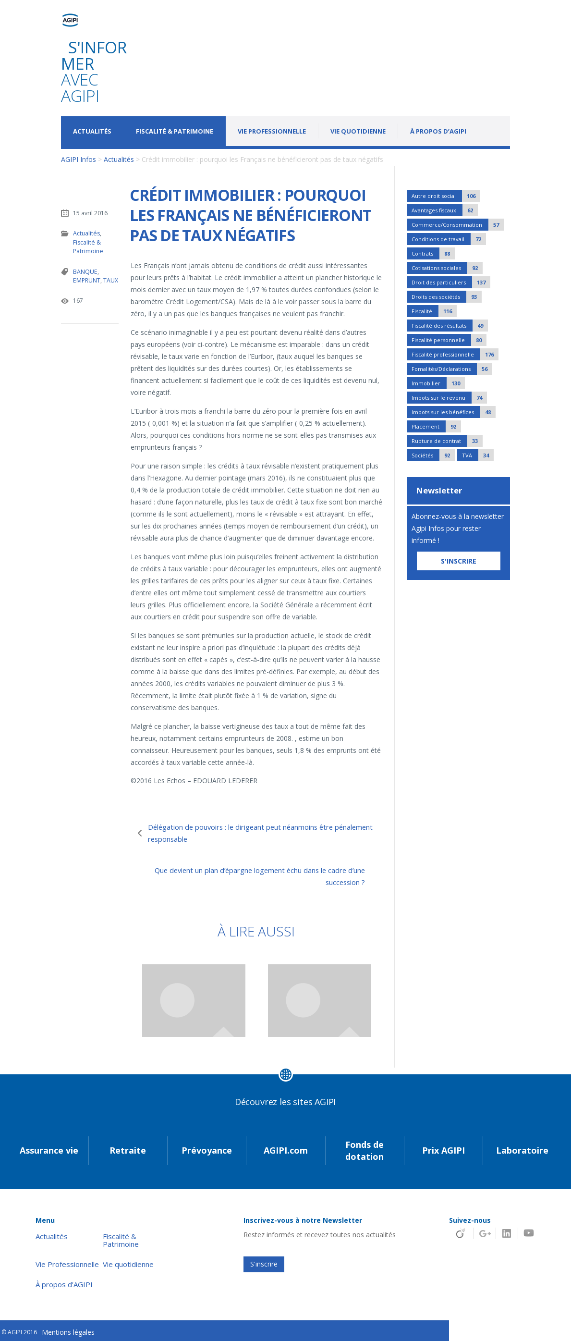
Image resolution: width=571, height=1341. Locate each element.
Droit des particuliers (451, 282)
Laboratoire (522, 1148)
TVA (478, 455)
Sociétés (433, 455)
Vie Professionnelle (272, 131)
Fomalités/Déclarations (452, 369)
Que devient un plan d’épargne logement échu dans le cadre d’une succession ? (252, 875)
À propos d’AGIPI (438, 131)
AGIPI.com (286, 1148)
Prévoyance (207, 1148)
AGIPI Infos (78, 159)
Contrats (433, 253)
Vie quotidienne (358, 131)
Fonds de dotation (364, 1148)
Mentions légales (68, 1329)
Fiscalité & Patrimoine (174, 131)
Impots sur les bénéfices (454, 412)
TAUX (109, 279)
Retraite (127, 1148)
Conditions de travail (449, 239)
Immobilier (438, 383)
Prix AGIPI (443, 1148)
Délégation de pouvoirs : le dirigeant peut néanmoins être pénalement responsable (256, 832)
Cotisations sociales (447, 268)
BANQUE (85, 271)
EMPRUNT (86, 279)
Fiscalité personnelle (449, 340)
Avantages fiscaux (445, 210)
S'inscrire (264, 1262)
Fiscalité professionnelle (455, 354)
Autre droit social (446, 196)
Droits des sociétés (447, 297)
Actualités (92, 131)
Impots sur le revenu (449, 398)
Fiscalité (434, 311)
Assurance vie (49, 1148)
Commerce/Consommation (458, 225)
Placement (436, 426)
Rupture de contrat (447, 441)
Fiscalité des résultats (450, 326)
